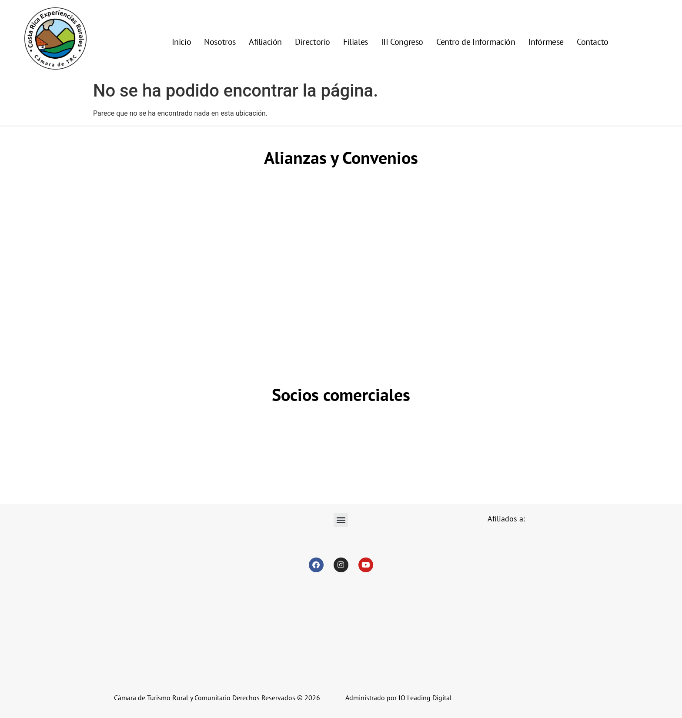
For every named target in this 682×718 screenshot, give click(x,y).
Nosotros (220, 41)
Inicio (181, 41)
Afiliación (265, 41)
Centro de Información (475, 41)
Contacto (592, 41)
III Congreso (402, 41)
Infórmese (546, 41)
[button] (341, 520)
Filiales (355, 41)
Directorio (312, 41)
